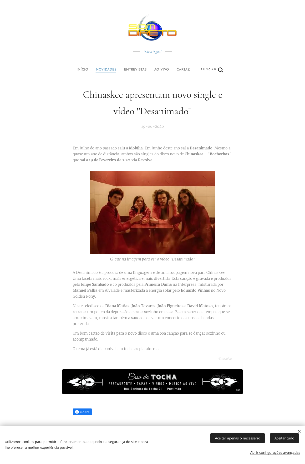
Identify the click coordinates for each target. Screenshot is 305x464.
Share (82, 412)
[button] (170, 70)
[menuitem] (120, 70)
